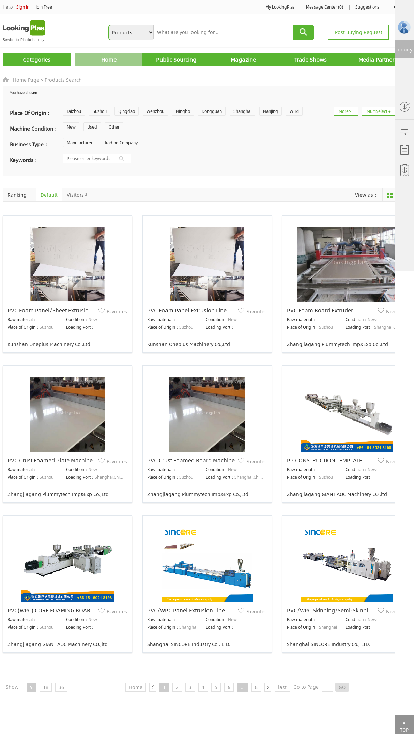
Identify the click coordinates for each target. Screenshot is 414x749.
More (344, 111)
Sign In (22, 7)
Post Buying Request (358, 32)
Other (114, 127)
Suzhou (100, 111)
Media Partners (377, 59)
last (282, 687)
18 (45, 687)
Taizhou (74, 111)
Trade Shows (310, 59)
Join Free (44, 7)
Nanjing (270, 111)
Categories (36, 59)
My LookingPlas (280, 7)
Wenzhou (155, 111)
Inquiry (404, 49)
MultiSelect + (379, 111)
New (71, 127)
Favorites (117, 311)
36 (61, 687)
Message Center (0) (324, 7)
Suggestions (367, 7)
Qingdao (126, 111)
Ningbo (183, 111)
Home (109, 59)
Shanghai (242, 111)
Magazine (243, 59)
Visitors (75, 194)
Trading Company (121, 142)
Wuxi (294, 111)
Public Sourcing (176, 59)
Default (49, 194)
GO (342, 687)
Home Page (26, 80)
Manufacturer (80, 142)
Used (92, 127)
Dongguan (212, 111)
